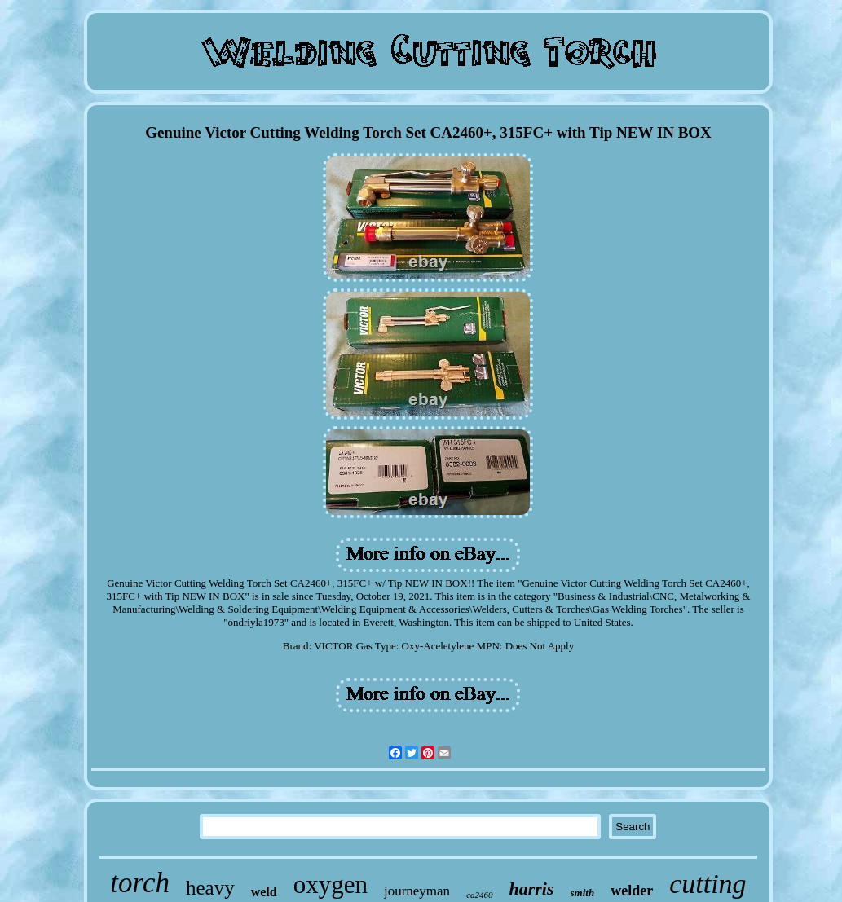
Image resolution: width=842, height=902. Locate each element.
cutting (707, 884)
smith (583, 893)
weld (264, 892)
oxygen (330, 884)
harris (531, 888)
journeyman (417, 891)
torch (140, 883)
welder (632, 890)
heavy (210, 888)
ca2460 (479, 895)
